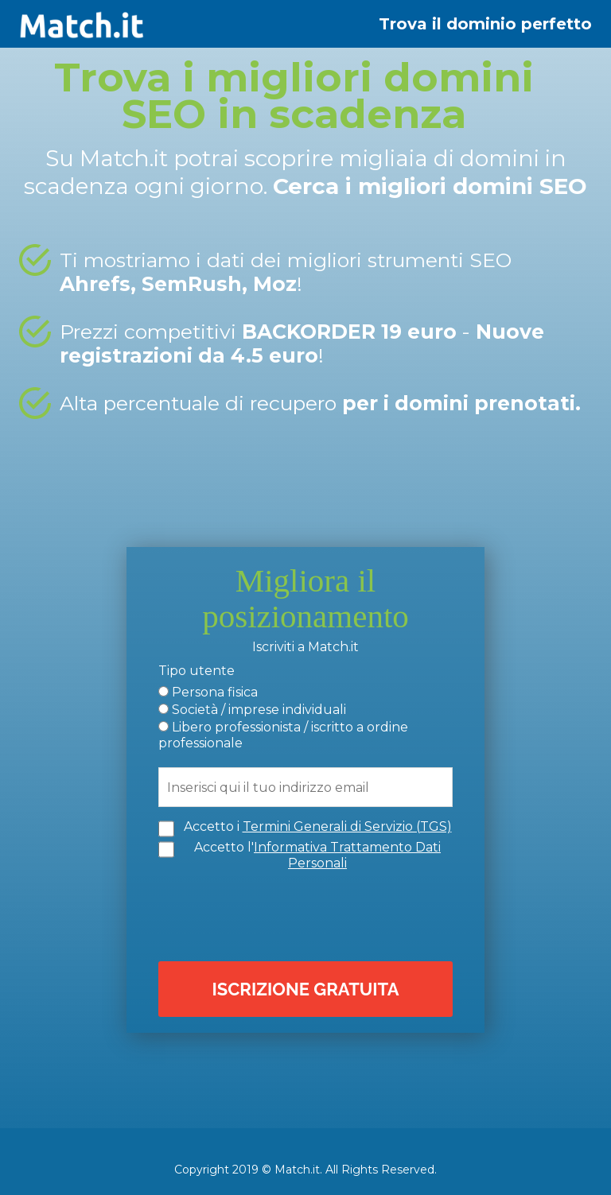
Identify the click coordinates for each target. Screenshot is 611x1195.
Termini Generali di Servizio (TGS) (347, 826)
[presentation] (309, 914)
